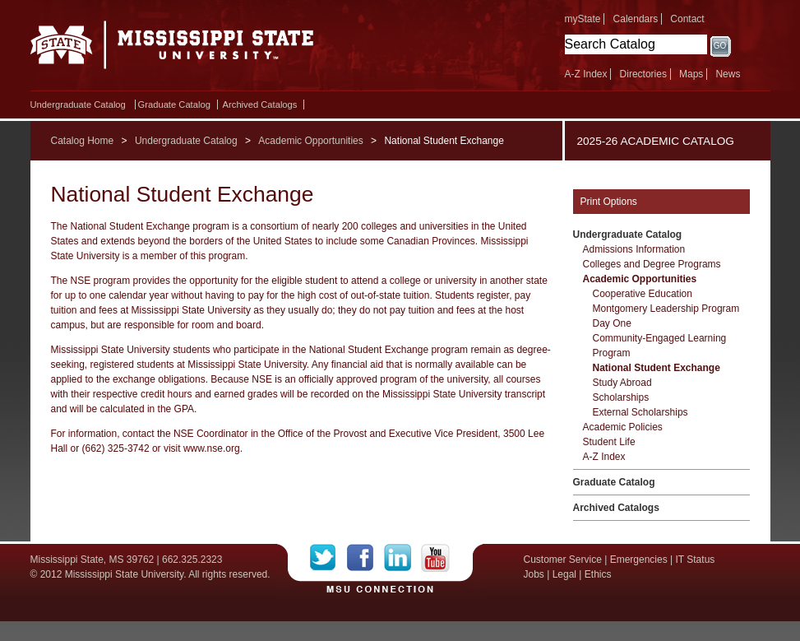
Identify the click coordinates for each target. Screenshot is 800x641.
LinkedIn (402, 558)
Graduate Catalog (174, 104)
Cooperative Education (642, 294)
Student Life (609, 442)
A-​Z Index (604, 456)
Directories (643, 74)
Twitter (328, 558)
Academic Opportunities (310, 140)
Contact (687, 19)
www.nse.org (211, 448)
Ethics (598, 574)
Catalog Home (82, 140)
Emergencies (639, 559)
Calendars (636, 19)
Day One (612, 323)
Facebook (365, 558)
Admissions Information (634, 249)
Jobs (534, 574)
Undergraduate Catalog (78, 104)
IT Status (695, 559)
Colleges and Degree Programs (652, 264)
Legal (564, 574)
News (727, 74)
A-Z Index (586, 74)
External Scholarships (640, 412)
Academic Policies (623, 427)
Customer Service (563, 559)
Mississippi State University (172, 49)
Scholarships (621, 397)
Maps (691, 74)
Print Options (608, 201)
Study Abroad (622, 382)
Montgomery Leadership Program (666, 308)
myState (583, 19)
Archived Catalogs (260, 104)
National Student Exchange (656, 368)
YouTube (435, 558)
